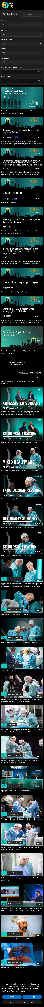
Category (4, 21)
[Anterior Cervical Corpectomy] (22, 671)
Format (4, 49)
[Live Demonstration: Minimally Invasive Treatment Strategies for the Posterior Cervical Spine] (22, 232)
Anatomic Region (7, 39)
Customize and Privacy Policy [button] (22, 1002)
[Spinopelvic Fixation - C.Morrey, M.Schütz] (22, 967)
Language (5, 58)
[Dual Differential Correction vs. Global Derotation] (22, 527)
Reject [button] (12, 997)
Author (3, 30)
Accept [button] (32, 997)
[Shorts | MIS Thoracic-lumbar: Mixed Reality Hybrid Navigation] (22, 382)
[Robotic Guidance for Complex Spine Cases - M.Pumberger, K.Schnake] (22, 879)
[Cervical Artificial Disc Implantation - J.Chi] (22, 939)
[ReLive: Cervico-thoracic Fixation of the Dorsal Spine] (22, 442)
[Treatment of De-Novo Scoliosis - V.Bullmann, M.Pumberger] (22, 819)
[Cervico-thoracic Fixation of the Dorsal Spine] (22, 555)
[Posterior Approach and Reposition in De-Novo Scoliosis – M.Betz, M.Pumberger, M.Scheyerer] (22, 761)
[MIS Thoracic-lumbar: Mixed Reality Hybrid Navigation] (22, 471)
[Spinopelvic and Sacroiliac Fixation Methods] (22, 791)
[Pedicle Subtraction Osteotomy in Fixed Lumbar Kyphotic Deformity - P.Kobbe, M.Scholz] (22, 848)
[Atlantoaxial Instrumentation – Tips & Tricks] (22, 614)
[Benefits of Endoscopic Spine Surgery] (22, 292)
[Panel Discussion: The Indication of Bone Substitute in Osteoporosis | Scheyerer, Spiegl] (22, 112)
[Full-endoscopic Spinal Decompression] (22, 499)
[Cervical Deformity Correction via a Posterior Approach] (22, 642)
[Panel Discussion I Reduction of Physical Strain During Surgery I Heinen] (22, 352)
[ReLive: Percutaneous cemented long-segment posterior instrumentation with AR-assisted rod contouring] (22, 413)
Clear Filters (10, 14)
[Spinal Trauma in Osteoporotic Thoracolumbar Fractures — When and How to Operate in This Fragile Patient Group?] (22, 909)
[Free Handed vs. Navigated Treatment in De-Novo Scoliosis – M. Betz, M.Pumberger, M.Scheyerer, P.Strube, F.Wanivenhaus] (22, 731)
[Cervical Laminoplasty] (22, 203)
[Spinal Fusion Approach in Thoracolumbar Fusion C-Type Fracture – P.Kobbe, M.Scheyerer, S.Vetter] (22, 700)
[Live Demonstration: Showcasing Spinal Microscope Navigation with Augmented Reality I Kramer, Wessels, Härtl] (22, 142)
